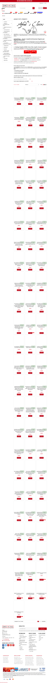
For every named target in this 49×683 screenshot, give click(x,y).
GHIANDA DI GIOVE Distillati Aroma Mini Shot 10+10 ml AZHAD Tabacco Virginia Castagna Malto (19, 203)
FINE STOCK (15, 13)
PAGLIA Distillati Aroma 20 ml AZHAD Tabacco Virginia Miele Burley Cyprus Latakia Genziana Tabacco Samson (19, 367)
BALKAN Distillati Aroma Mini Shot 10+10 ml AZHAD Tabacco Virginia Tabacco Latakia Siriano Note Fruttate (30, 305)
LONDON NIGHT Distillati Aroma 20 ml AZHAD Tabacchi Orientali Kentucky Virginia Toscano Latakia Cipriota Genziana (30, 367)
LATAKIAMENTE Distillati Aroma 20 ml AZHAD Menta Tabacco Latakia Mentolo (30, 451)
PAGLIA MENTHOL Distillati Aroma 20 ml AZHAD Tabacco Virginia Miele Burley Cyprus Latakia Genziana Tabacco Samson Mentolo (41, 119)
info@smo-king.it (7, 640)
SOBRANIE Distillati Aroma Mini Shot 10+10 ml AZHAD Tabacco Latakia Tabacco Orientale (19, 222)
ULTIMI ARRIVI (9, 13)
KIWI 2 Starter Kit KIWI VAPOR (29, 658)
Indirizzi (40, 639)
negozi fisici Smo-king (24, 49)
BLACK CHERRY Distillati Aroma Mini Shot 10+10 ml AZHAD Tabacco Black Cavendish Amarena (30, 182)
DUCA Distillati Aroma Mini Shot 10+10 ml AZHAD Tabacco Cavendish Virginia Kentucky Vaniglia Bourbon (30, 285)
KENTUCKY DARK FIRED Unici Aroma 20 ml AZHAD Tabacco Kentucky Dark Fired (41, 326)
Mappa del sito (22, 649)
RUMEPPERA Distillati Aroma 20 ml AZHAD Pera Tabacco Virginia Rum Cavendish (41, 472)
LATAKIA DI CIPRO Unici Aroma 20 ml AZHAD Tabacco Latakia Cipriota (41, 347)
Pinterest (13, 645)
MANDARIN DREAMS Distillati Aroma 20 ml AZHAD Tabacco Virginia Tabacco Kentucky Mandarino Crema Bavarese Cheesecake (18, 388)
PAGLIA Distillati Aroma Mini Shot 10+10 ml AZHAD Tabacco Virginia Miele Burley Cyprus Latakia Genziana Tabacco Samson (19, 410)
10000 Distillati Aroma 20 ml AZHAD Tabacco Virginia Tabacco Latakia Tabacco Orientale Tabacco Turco (19, 574)
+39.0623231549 (6, 639)
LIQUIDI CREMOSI (5, 658)
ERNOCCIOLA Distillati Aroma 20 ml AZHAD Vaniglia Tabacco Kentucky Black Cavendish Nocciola (41, 493)
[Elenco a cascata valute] (45, 3)
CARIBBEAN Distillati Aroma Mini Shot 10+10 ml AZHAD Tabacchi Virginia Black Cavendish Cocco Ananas (19, 182)
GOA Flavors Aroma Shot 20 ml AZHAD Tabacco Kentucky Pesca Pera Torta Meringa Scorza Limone (30, 140)
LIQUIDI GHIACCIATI (6, 662)
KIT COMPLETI (40, 13)
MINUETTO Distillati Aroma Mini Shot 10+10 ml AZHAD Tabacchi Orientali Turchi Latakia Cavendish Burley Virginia (19, 244)
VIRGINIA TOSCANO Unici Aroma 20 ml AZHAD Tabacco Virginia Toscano (30, 326)
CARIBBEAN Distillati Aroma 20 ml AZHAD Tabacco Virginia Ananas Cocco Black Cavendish (41, 554)
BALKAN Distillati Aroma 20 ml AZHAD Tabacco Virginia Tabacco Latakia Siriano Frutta (41, 534)
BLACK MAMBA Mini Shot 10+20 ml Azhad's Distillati (41, 594)
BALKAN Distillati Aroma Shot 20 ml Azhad (18, 612)
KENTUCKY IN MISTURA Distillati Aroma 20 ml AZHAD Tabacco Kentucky (30, 493)
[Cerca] (27, 8)
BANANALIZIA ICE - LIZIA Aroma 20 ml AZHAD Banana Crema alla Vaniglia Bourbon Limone (19, 99)
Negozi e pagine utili (32, 644)
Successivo (44, 621)
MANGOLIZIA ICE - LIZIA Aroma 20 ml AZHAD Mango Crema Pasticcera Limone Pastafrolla (41, 99)
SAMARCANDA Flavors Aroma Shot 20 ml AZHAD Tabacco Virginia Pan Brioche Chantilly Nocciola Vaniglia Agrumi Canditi (41, 141)
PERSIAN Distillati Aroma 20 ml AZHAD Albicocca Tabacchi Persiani (19, 554)
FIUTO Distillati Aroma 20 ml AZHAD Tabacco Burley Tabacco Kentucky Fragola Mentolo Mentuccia (30, 473)
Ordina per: (26, 84)
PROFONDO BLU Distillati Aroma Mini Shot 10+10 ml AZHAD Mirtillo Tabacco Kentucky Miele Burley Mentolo (30, 388)
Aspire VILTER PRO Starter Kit (29, 663)
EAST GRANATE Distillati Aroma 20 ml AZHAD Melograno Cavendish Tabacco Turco (19, 472)
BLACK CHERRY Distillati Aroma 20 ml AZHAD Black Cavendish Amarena (19, 513)
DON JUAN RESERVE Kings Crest (18, 662)
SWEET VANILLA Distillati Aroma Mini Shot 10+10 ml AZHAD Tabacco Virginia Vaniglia (30, 203)
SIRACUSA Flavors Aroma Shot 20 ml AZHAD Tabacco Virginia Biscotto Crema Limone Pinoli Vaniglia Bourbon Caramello (19, 162)
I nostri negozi (31, 651)
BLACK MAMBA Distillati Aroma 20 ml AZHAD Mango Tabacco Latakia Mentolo (41, 430)
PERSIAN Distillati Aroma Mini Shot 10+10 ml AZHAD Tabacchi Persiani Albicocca (41, 243)
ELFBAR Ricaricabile (39, 657)
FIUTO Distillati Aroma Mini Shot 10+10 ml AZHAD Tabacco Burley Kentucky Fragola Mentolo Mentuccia (42, 264)
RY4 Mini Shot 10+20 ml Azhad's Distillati (41, 573)
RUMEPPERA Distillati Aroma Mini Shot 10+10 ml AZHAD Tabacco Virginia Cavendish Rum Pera (30, 264)
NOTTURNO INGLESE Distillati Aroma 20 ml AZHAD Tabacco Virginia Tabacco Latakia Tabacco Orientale (30, 514)
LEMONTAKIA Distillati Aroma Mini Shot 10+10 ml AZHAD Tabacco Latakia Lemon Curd (30, 161)
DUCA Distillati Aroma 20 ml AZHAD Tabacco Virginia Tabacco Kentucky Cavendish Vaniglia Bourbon (18, 493)
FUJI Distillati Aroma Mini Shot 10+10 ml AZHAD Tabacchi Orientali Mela (41, 202)
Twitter (6, 645)
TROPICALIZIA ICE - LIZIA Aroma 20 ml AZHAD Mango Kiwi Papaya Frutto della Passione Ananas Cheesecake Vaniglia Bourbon (30, 119)
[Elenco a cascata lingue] (41, 3)
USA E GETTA (20, 13)
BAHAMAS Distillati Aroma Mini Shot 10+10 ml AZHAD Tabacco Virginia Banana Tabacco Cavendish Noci (19, 431)
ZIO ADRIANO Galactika (17, 659)
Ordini (40, 636)
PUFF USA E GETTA (5, 657)
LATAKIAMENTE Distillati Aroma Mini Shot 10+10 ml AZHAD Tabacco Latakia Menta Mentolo (41, 284)
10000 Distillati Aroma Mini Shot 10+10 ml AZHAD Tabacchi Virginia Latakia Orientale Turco (30, 243)
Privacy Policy (2, 682)
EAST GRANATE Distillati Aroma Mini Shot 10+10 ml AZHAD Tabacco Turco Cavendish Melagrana (19, 264)
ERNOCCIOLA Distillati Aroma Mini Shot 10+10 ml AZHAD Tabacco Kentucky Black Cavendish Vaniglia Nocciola (18, 285)
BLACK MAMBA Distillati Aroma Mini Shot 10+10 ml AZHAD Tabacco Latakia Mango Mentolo (41, 182)
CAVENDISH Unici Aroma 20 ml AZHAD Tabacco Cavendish (30, 347)
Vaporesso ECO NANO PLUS (29, 659)
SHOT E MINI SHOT (33, 13)
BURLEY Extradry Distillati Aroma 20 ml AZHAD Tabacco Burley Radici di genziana (30, 554)
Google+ (11, 645)
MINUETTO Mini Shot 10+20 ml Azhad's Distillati (19, 594)
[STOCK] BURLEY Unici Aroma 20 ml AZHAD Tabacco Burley (18, 347)
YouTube (8, 645)
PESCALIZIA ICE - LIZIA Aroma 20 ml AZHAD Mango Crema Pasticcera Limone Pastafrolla (19, 118)
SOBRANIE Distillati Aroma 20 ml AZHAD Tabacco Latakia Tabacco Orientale (30, 574)
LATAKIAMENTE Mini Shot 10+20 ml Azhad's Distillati (30, 594)
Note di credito (41, 637)
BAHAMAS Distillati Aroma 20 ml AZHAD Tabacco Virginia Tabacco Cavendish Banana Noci (41, 367)
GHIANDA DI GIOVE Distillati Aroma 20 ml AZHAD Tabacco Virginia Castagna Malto (30, 534)
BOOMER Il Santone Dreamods (18, 663)
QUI (32, 81)
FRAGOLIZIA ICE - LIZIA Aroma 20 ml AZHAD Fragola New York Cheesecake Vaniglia (30, 99)
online (40, 48)
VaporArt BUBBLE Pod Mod (28, 662)
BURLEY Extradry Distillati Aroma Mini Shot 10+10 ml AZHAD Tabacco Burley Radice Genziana (30, 223)
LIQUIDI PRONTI (26, 13)
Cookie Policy (6, 682)
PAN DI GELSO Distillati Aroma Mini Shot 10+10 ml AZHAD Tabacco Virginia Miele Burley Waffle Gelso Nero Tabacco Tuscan (41, 388)
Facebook (3, 645)
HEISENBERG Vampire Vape (18, 658)
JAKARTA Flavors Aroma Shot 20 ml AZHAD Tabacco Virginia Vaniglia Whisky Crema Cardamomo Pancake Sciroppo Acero (19, 141)
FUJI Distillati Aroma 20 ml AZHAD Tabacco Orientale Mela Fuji (41, 451)
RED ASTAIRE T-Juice (17, 657)
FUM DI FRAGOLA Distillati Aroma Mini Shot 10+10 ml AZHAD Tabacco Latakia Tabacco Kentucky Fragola (42, 162)
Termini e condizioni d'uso (23, 636)
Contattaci (21, 648)
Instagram (3, 648)
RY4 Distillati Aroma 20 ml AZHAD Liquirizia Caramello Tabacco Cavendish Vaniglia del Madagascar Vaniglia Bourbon (30, 431)
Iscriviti (42, 628)
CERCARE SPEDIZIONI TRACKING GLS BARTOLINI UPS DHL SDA (32, 646)
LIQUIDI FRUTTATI (5, 659)
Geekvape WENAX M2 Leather (29, 657)
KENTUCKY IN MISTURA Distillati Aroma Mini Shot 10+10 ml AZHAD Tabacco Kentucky (42, 222)
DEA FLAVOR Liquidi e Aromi (40, 662)
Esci (39, 640)
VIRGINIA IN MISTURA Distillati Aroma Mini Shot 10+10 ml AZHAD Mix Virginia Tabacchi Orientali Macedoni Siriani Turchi (19, 327)
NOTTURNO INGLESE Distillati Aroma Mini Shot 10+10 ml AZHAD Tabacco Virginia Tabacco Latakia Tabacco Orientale (41, 305)
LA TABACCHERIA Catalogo (40, 663)
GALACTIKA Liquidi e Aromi (40, 659)
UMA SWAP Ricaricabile (39, 658)
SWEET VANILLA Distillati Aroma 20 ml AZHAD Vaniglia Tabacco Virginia (18, 534)
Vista (41, 84)
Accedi (40, 8)
